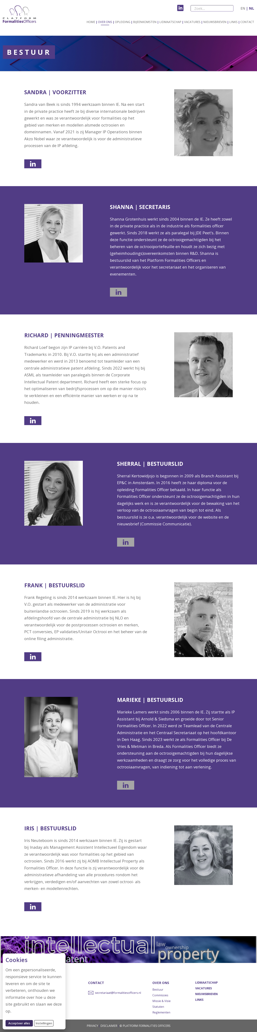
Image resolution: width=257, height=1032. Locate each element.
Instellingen (44, 1023)
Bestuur (157, 989)
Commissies (160, 995)
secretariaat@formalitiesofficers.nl (118, 992)
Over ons (105, 22)
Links (233, 22)
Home (91, 22)
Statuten (158, 1006)
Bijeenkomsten (145, 22)
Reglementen (161, 1012)
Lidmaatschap (170, 22)
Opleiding (122, 22)
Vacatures (192, 22)
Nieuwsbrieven (214, 22)
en (243, 8)
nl (251, 8)
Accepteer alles (20, 1023)
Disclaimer (108, 1025)
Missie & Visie (161, 1001)
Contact (247, 22)
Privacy (92, 1025)
